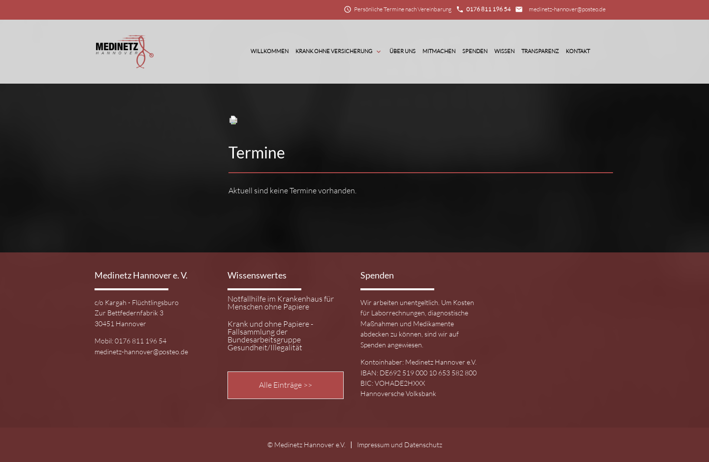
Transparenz (540, 51)
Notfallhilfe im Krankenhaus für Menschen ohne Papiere (280, 303)
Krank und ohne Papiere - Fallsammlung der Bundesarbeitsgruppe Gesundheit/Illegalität (270, 335)
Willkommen (270, 51)
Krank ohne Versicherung (339, 51)
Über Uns (402, 51)
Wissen (504, 51)
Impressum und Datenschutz (399, 444)
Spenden (474, 51)
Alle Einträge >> (285, 385)
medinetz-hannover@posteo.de (567, 9)
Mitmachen (438, 51)
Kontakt (578, 51)
